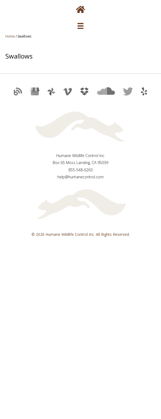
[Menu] (80, 26)
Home (10, 36)
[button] (16, 93)
